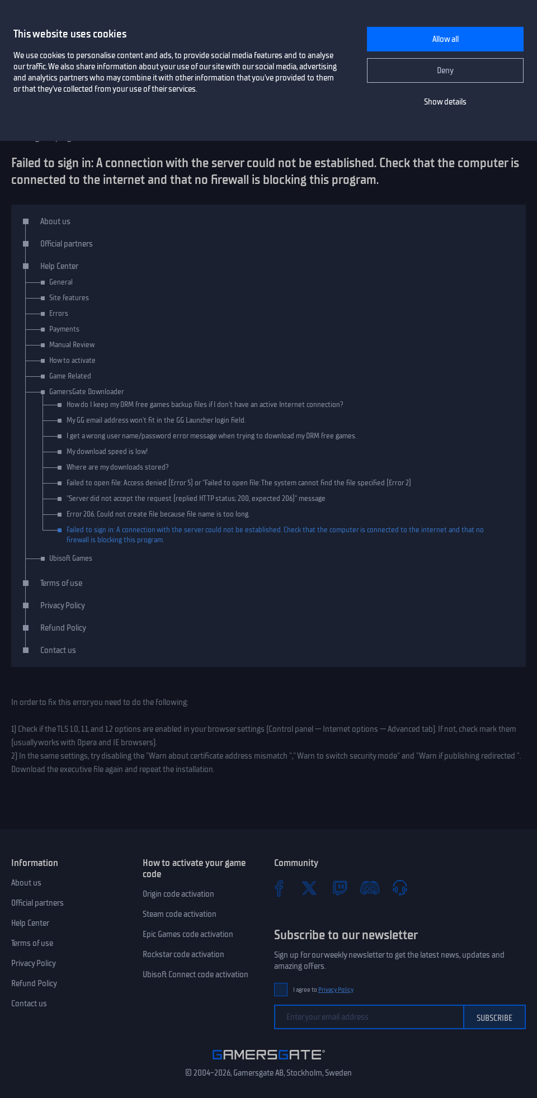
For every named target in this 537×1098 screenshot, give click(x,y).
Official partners (66, 243)
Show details (445, 101)
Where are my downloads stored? (118, 467)
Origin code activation (178, 894)
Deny (445, 70)
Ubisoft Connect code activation (195, 974)
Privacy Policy (62, 605)
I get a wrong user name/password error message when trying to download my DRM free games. (211, 436)
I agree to (323, 990)
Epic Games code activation (188, 934)
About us (55, 221)
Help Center (59, 266)
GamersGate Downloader (86, 391)
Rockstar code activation (183, 954)
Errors (58, 313)
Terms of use (61, 583)
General (61, 282)
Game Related (70, 376)
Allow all (445, 39)
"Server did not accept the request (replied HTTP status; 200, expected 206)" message (196, 498)
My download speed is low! (107, 451)
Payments (64, 329)
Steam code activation (179, 914)
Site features (69, 297)
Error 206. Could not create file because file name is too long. (158, 514)
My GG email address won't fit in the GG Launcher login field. (156, 420)
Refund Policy (63, 627)
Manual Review (72, 344)
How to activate (72, 360)
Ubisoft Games (70, 558)
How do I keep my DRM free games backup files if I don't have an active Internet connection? (205, 404)
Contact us (58, 650)
